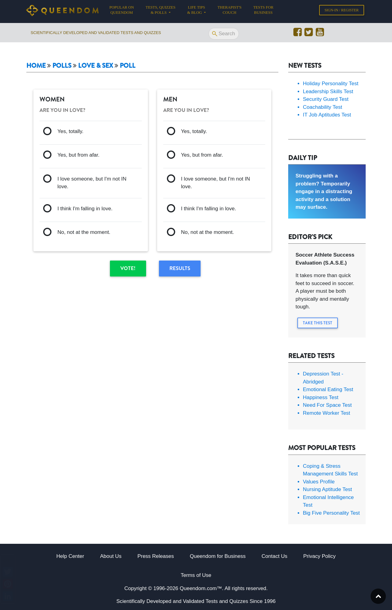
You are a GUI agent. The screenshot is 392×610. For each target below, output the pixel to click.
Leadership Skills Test (328, 91)
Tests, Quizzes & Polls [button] (160, 11)
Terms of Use (196, 575)
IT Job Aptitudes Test (327, 115)
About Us (111, 556)
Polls (61, 66)
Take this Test (317, 323)
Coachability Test (322, 107)
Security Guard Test (326, 99)
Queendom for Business (218, 556)
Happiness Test (320, 397)
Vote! (127, 268)
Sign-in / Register (342, 11)
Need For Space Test (327, 405)
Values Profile (319, 482)
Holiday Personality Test (330, 83)
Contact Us (274, 556)
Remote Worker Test (326, 413)
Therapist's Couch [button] (229, 11)
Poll (127, 66)
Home (36, 66)
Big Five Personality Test (331, 513)
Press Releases (156, 556)
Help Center (70, 556)
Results (179, 268)
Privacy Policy (319, 556)
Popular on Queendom (124, 11)
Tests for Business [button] (263, 11)
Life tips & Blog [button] (196, 11)
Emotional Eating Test (328, 389)
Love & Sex (95, 66)
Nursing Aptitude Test (327, 489)
